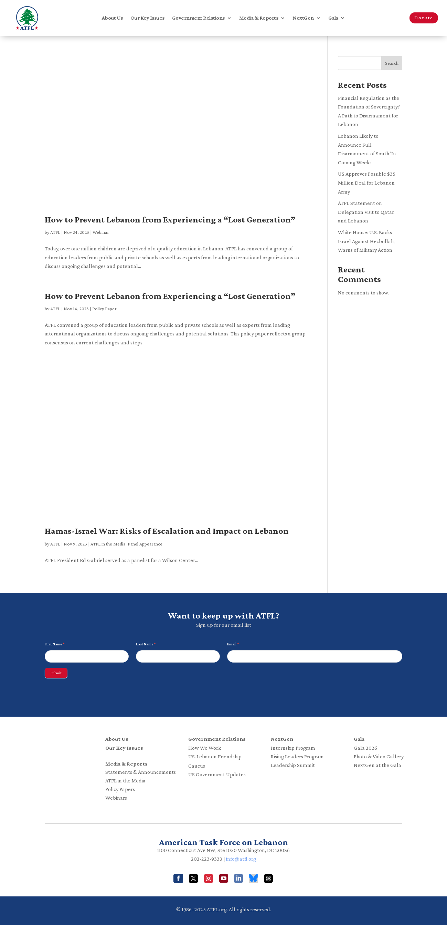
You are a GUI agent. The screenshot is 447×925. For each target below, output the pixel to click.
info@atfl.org (241, 859)
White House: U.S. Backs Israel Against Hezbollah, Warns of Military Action (366, 241)
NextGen (303, 18)
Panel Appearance (145, 544)
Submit (56, 673)
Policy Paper (104, 308)
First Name (55, 644)
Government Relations (198, 18)
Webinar (101, 232)
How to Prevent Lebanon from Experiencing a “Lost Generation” (170, 220)
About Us (112, 18)
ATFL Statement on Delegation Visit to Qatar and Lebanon (366, 212)
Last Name (146, 644)
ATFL (55, 232)
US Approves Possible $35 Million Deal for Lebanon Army (366, 182)
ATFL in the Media (108, 544)
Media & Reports (258, 18)
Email (233, 644)
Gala (333, 18)
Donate (423, 17)
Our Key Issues (147, 18)
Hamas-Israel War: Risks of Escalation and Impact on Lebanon (167, 531)
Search (391, 63)
